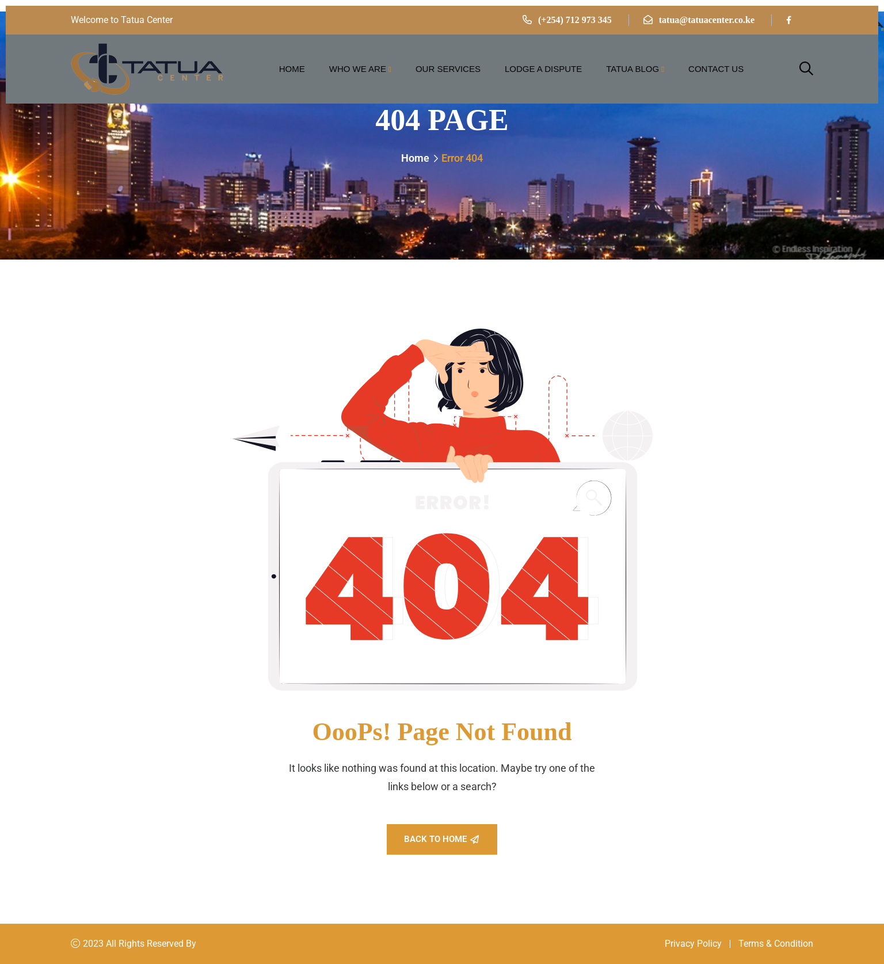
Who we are (357, 69)
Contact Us (716, 69)
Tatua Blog (632, 69)
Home (292, 69)
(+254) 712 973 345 (575, 20)
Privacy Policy (693, 943)
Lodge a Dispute (543, 69)
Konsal (213, 943)
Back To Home (441, 839)
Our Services (448, 69)
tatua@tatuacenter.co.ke (707, 20)
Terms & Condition (775, 943)
